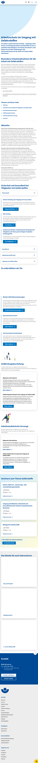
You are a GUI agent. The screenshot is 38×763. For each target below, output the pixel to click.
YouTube (3, 754)
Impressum (4, 731)
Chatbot (3, 719)
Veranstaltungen (5, 712)
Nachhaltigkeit (4, 721)
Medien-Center (4, 704)
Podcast (3, 759)
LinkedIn (3, 750)
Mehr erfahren (7, 390)
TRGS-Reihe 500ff (7, 91)
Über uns (3, 700)
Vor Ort (3, 702)
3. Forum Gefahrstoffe (9, 647)
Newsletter (3, 757)
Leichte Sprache (5, 743)
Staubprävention (7, 615)
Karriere (3, 706)
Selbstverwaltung (5, 708)
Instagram (3, 752)
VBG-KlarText (4, 717)
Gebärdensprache (5, 740)
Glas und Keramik (8, 584)
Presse (2, 710)
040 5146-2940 (8, 666)
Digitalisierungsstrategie (7, 715)
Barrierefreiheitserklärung (7, 738)
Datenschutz (4, 729)
